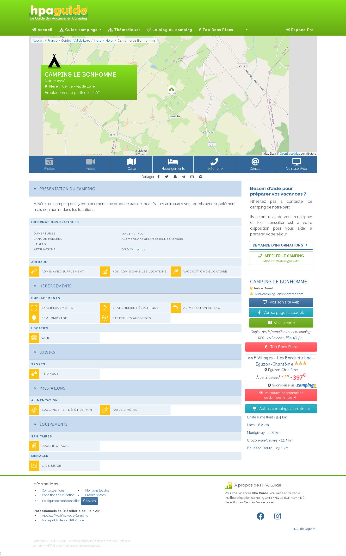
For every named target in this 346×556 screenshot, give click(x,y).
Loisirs (44, 352)
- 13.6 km (263, 432)
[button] (244, 30)
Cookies (89, 501)
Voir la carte (281, 323)
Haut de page (304, 529)
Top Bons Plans (216, 30)
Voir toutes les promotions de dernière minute (281, 395)
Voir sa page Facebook (281, 312)
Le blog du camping (170, 30)
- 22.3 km (270, 440)
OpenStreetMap (290, 153)
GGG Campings (133, 249)
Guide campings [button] (79, 30)
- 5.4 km (267, 417)
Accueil (42, 30)
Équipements (51, 424)
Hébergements (53, 286)
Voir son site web (281, 302)
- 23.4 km (268, 448)
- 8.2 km (258, 425)
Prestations (49, 388)
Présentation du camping (64, 188)
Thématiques (124, 30)
